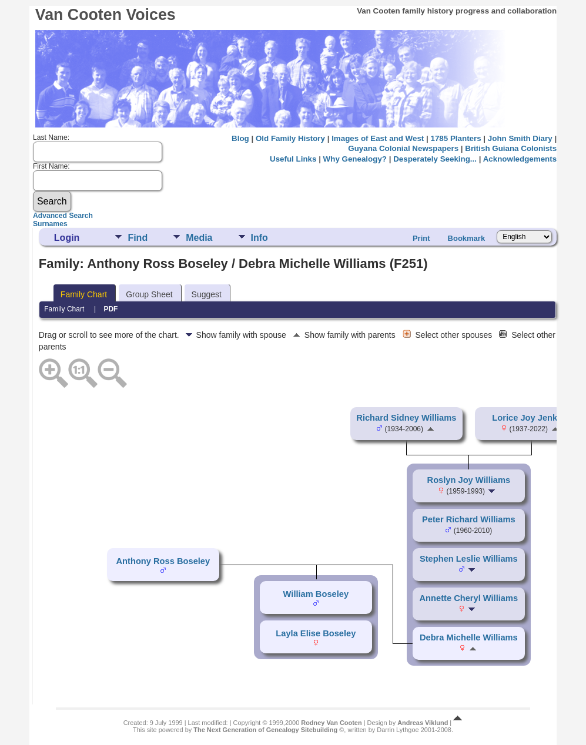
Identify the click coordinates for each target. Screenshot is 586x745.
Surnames (50, 224)
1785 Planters (455, 138)
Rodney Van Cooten (331, 722)
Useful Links (293, 159)
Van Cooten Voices (105, 15)
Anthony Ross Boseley (163, 561)
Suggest (207, 294)
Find (138, 238)
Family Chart (84, 294)
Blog (240, 138)
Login (67, 238)
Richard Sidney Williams (406, 417)
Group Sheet (149, 294)
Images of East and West (377, 138)
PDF (110, 309)
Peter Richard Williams (468, 519)
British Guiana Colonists (511, 148)
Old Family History (290, 138)
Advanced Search (63, 216)
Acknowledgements (520, 159)
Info (259, 238)
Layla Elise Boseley (316, 633)
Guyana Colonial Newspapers (403, 148)
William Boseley (316, 594)
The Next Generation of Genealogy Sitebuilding (265, 729)
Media (199, 238)
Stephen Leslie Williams (469, 558)
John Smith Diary (520, 138)
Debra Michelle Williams (469, 637)
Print (421, 238)
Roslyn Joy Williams (469, 480)
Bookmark (466, 238)
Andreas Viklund (422, 722)
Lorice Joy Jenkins (531, 417)
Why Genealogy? (355, 159)
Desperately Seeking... (435, 159)
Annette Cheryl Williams (469, 598)
